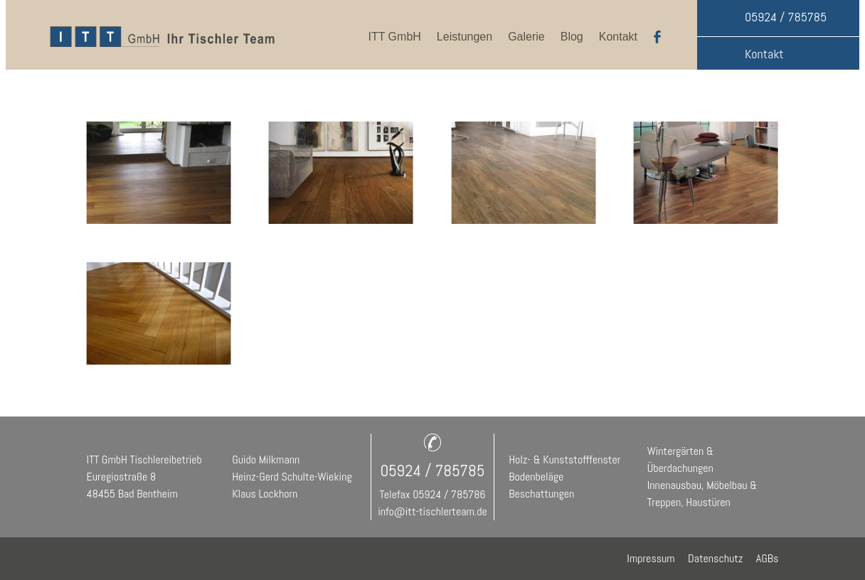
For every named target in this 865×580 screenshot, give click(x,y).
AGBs (767, 558)
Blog (572, 37)
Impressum (657, 558)
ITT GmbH (394, 37)
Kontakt (618, 37)
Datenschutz (720, 558)
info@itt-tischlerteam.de (432, 511)
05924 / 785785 (786, 17)
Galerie (526, 37)
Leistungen (464, 37)
